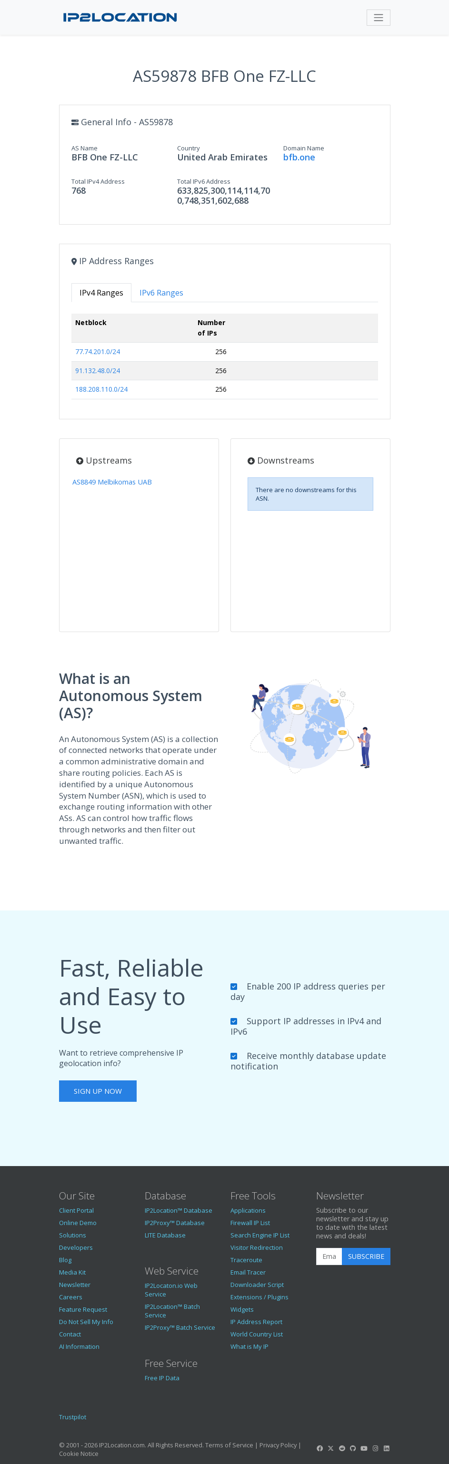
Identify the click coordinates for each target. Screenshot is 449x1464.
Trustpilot (72, 1417)
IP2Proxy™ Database (175, 1222)
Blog (65, 1260)
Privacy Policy (278, 1445)
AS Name (84, 148)
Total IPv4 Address (98, 181)
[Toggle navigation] (378, 18)
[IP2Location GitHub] (353, 1448)
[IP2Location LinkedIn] (386, 1448)
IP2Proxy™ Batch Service (180, 1327)
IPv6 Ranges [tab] (161, 292)
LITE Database (165, 1235)
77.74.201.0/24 (97, 351)
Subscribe (366, 1256)
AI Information (79, 1346)
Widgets (242, 1309)
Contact (70, 1334)
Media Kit (72, 1272)
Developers (76, 1247)
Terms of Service (229, 1445)
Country (188, 148)
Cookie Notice (79, 1453)
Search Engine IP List (259, 1235)
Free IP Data (162, 1378)
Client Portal (76, 1210)
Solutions (72, 1235)
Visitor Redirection (256, 1247)
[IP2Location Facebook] (320, 1448)
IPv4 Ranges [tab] (101, 292)
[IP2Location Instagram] (375, 1448)
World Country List (256, 1334)
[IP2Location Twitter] (331, 1448)
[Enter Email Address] (329, 1256)
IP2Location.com (122, 1445)
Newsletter (74, 1284)
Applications (248, 1210)
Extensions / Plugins (259, 1297)
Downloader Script (257, 1284)
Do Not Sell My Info (86, 1321)
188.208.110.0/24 (101, 389)
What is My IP (249, 1346)
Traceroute (246, 1260)
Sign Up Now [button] (98, 1091)
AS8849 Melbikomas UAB (112, 481)
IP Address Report (256, 1321)
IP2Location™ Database (178, 1210)
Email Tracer (248, 1272)
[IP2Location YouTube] (364, 1448)
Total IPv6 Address (203, 181)
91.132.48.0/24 (97, 370)
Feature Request (83, 1309)
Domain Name (303, 148)
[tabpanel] (224, 360)
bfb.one (299, 157)
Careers (70, 1297)
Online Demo (78, 1222)
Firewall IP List (250, 1222)
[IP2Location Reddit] (342, 1448)
